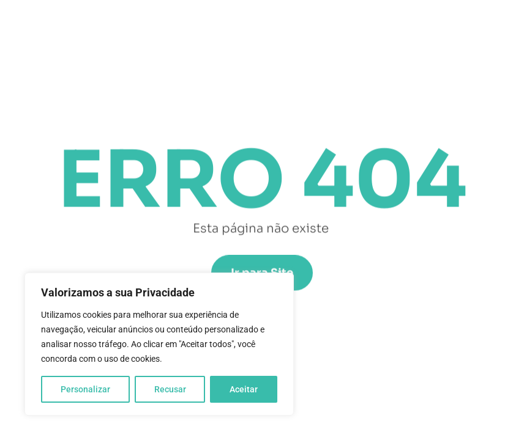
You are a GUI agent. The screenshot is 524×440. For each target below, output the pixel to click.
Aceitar (244, 389)
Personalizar (85, 389)
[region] (159, 344)
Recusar (170, 389)
